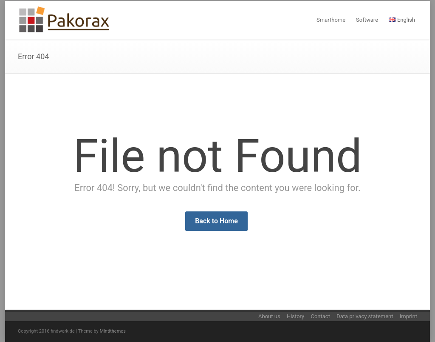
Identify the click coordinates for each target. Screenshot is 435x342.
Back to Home (216, 221)
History (295, 316)
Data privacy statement (364, 316)
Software (367, 20)
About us (269, 316)
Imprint (408, 316)
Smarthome (330, 20)
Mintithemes (113, 331)
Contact (320, 316)
